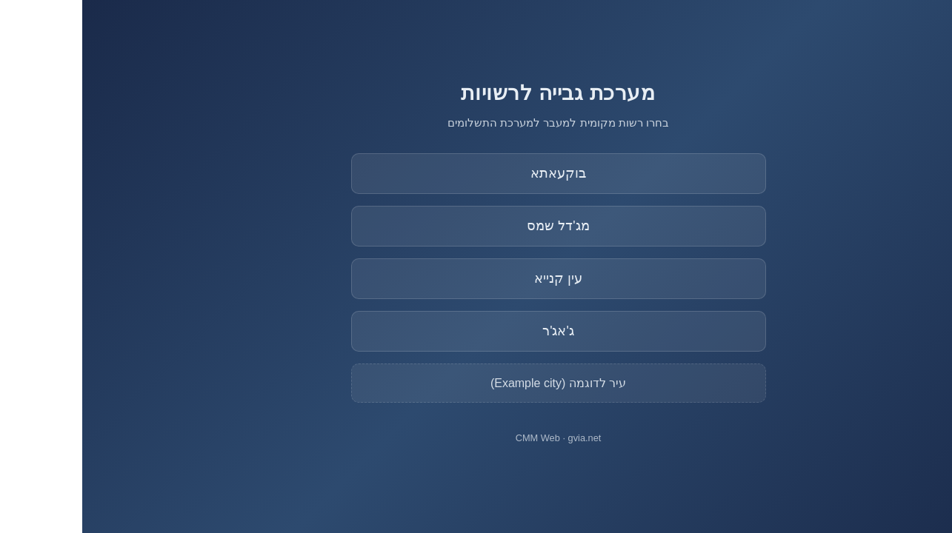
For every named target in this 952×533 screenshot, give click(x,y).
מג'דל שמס (476, 225)
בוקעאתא (476, 173)
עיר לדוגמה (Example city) (476, 383)
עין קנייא (476, 278)
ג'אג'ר (476, 331)
